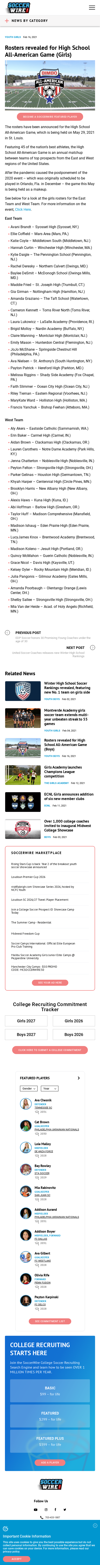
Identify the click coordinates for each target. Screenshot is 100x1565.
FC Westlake (43, 1260)
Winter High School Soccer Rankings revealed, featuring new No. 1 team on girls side (67, 688)
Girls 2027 (26, 1021)
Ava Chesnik (43, 1100)
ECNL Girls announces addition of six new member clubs (68, 796)
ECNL (47, 805)
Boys (47, 837)
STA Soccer (42, 1173)
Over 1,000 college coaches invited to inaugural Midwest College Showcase (67, 826)
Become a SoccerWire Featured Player (50, 116)
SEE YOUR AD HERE (50, 982)
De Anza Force (44, 1151)
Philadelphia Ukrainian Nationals (57, 1129)
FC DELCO (40, 1304)
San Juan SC (42, 1195)
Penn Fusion (43, 1282)
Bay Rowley (43, 1166)
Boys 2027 (26, 1034)
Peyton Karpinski (46, 1297)
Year (46, 1088)
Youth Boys (52, 699)
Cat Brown (42, 1122)
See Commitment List (50, 1321)
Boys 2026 (73, 1034)
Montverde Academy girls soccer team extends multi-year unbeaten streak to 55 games (66, 717)
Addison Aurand (46, 1209)
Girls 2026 (74, 1021)
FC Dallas (41, 1239)
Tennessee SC (43, 1107)
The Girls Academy (56, 783)
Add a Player (50, 1462)
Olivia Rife (42, 1275)
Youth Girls (13, 37)
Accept (17, 1559)
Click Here (23, 209)
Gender (27, 1088)
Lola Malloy (43, 1144)
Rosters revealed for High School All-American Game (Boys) (65, 745)
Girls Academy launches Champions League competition (63, 772)
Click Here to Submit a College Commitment (50, 1050)
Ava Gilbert (42, 1253)
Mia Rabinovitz (45, 1188)
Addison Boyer (45, 1231)
